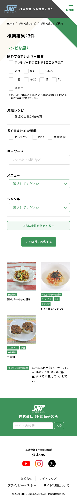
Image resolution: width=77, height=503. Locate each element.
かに (33, 71)
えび (17, 71)
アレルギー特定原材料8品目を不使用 (39, 62)
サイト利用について (56, 485)
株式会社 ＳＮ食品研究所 (29, 9)
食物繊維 (60, 137)
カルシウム (22, 137)
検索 (59, 425)
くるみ (49, 71)
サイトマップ (47, 478)
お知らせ (26, 478)
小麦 (18, 79)
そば (33, 79)
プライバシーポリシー (22, 485)
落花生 (19, 88)
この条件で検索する (39, 242)
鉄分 (41, 137)
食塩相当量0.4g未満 (28, 116)
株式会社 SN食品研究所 (39, 411)
